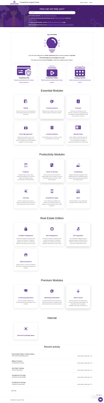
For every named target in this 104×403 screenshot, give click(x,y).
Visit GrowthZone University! (48, 15)
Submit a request (84, 2)
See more (13, 390)
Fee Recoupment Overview (18, 362)
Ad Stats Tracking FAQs (17, 370)
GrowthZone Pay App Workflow (19, 377)
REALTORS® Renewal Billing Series (20, 355)
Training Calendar (59, 18)
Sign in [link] (90, 2)
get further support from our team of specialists (60, 24)
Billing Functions (17, 361)
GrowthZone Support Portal (17, 400)
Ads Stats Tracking (18, 368)
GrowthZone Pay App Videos (18, 384)
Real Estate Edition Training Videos (23, 354)
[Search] (52, 12)
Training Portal (33, 20)
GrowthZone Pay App (19, 375)
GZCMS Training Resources (54, 22)
